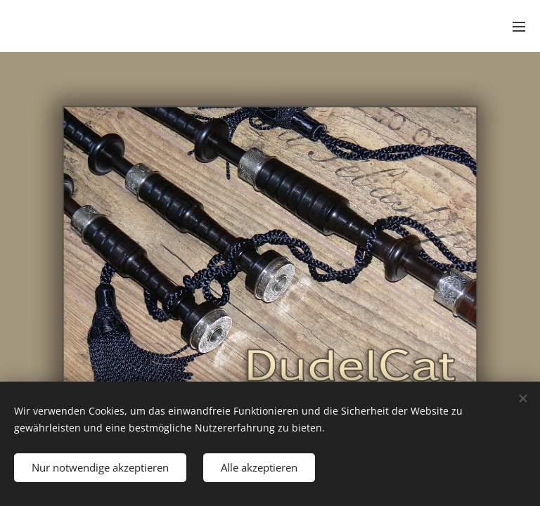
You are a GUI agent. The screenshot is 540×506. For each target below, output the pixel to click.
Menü (519, 26)
